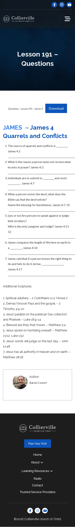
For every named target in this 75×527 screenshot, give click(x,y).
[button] (67, 18)
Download (56, 108)
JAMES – (16, 127)
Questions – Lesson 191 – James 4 (25, 108)
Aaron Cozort (38, 382)
